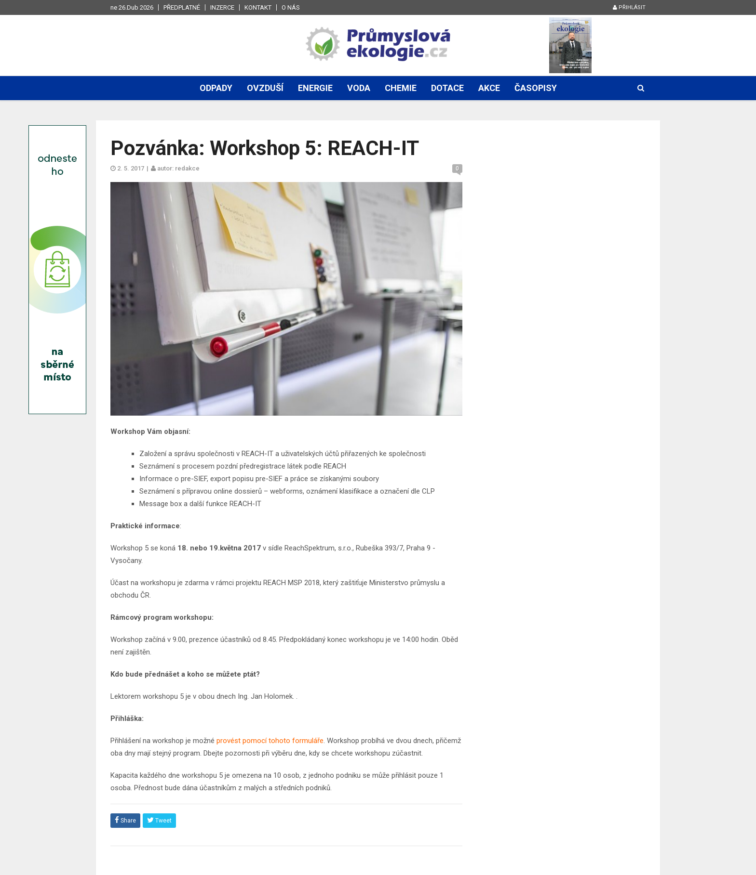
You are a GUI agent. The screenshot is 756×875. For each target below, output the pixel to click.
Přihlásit (629, 7)
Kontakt (257, 7)
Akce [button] (489, 88)
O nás (291, 7)
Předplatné (181, 7)
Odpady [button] (216, 88)
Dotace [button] (447, 88)
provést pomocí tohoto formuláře (270, 740)
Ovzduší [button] (265, 88)
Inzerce (222, 7)
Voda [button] (358, 88)
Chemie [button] (401, 88)
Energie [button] (315, 88)
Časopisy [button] (535, 88)
